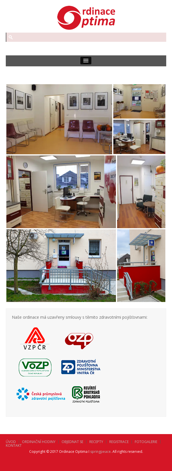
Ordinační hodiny (39, 441)
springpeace (100, 451)
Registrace (119, 441)
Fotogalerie (146, 441)
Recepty (96, 441)
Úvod (11, 441)
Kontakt (14, 445)
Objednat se (72, 441)
